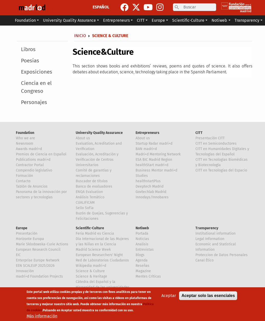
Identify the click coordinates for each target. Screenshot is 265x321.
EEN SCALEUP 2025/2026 (35, 265)
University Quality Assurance (99, 133)
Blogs (140, 255)
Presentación (26, 233)
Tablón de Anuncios (32, 186)
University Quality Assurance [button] (69, 20)
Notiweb (142, 228)
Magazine (143, 271)
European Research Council (38, 249)
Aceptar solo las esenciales (208, 296)
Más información (42, 316)
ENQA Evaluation (89, 192)
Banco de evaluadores (94, 186)
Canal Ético (204, 260)
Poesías (30, 61)
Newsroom (24, 143)
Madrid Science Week (93, 249)
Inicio (80, 35)
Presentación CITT (210, 138)
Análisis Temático (90, 197)
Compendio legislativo (34, 170)
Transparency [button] (247, 20)
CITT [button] (141, 20)
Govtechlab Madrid (151, 192)
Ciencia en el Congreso (36, 87)
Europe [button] (158, 20)
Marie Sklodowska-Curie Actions (42, 244)
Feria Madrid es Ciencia (95, 233)
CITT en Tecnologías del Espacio (221, 170)
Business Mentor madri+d (156, 170)
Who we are (25, 138)
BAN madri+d (146, 149)
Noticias (142, 239)
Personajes (34, 102)
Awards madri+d (29, 149)
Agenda (142, 260)
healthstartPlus (148, 181)
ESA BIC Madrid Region (154, 159)
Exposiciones (36, 72)
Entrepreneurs (147, 133)
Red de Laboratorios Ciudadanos (102, 260)
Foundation (25, 133)
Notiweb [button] (219, 20)
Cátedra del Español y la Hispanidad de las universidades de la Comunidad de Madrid (102, 287)
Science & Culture (90, 271)
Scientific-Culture (90, 228)
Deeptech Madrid (149, 186)
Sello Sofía (85, 208)
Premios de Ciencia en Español (41, 154)
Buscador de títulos (92, 181)
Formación (24, 176)
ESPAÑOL (101, 7)
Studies (142, 176)
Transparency (206, 228)
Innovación (25, 271)
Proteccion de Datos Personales (221, 255)
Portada (142, 233)
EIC (18, 255)
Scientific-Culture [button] (188, 20)
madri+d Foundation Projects (39, 276)
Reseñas (142, 265)
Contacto (23, 181)
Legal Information (209, 239)
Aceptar (168, 296)
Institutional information (215, 233)
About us (83, 138)
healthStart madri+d (152, 165)
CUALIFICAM (85, 202)
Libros (28, 49)
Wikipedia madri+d (91, 265)
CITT (199, 133)
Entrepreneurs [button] (116, 20)
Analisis (142, 244)
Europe (21, 228)
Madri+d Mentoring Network (158, 154)
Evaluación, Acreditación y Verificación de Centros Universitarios (97, 159)
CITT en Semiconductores (216, 143)
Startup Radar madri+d (154, 143)
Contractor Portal (30, 165)
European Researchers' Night (99, 255)
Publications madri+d (33, 159)
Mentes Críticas (148, 276)
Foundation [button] (25, 20)
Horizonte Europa (30, 239)
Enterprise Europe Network (37, 260)
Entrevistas (145, 249)
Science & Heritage (91, 276)
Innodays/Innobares (152, 197)
